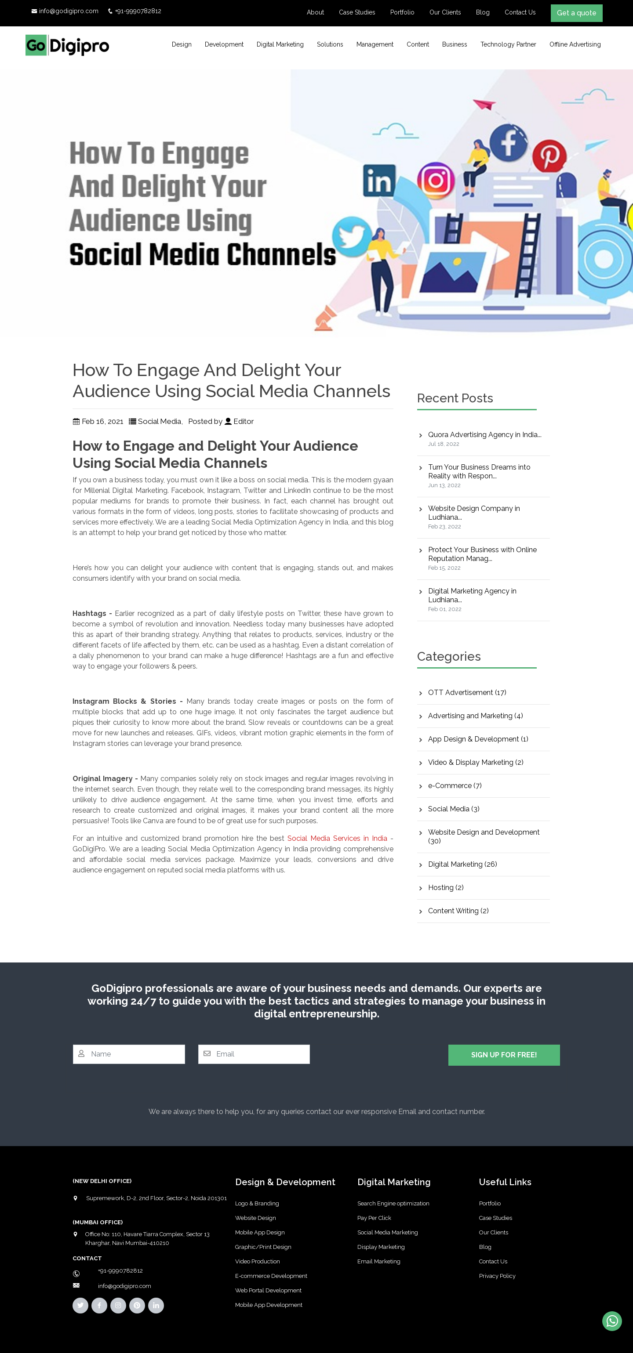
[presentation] (390, 1062)
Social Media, (157, 421)
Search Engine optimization (393, 1203)
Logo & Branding (257, 1203)
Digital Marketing (280, 44)
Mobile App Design (260, 1232)
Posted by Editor (222, 421)
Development (224, 44)
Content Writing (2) (458, 911)
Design (182, 44)
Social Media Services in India (337, 838)
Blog (483, 12)
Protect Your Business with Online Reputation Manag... (482, 554)
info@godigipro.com (68, 10)
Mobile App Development (268, 1305)
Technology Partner (508, 44)
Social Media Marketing (387, 1232)
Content (418, 44)
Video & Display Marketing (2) (476, 762)
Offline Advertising (575, 44)
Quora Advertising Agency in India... (485, 434)
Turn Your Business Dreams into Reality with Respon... (479, 471)
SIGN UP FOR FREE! (504, 1055)
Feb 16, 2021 (98, 421)
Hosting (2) (446, 887)
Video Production (257, 1261)
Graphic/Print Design (263, 1247)
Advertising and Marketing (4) (475, 716)
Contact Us (520, 12)
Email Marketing (378, 1261)
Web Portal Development (268, 1290)
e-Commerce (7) (455, 785)
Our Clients (445, 12)
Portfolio (402, 12)
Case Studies (357, 12)
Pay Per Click (374, 1218)
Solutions (330, 44)
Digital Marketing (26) (462, 864)
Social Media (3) (454, 809)
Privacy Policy (497, 1276)
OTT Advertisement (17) (467, 692)
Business (454, 44)
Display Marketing (381, 1247)
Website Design (255, 1218)
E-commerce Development (271, 1276)
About (315, 12)
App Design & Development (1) (478, 739)
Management (375, 44)
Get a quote (577, 13)
